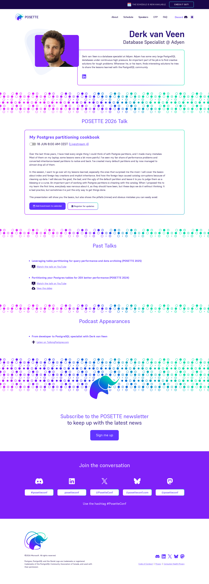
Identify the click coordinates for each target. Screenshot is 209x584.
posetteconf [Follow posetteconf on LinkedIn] (72, 492)
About (115, 17)
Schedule (128, 17)
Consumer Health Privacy (174, 564)
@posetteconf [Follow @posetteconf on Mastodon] (170, 492)
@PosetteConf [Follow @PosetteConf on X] (104, 492)
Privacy (158, 564)
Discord (181, 17)
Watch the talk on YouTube (51, 266)
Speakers (143, 17)
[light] (192, 17)
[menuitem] (115, 17)
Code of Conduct (145, 564)
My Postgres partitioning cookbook (64, 137)
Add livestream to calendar (47, 206)
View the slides (44, 288)
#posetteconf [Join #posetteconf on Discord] (39, 492)
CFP (155, 17)
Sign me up (104, 435)
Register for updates (82, 206)
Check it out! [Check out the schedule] (181, 4)
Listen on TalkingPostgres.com (53, 342)
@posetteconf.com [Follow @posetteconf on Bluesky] (137, 492)
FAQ (165, 17)
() (79, 144)
